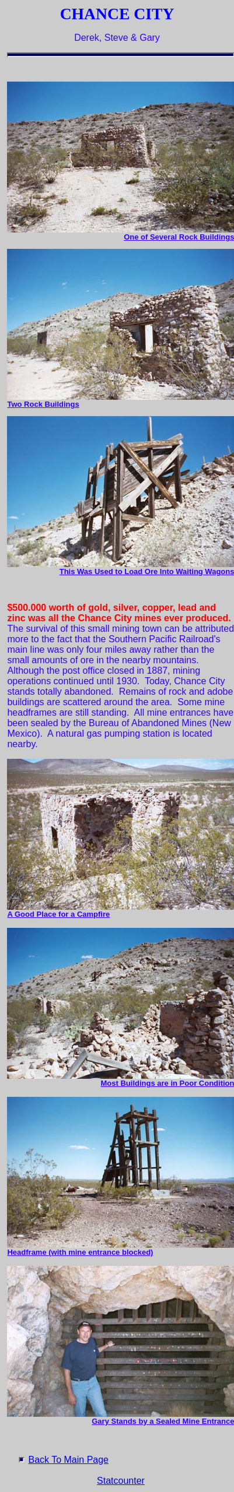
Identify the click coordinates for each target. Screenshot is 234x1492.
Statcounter (121, 1481)
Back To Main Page (68, 1460)
